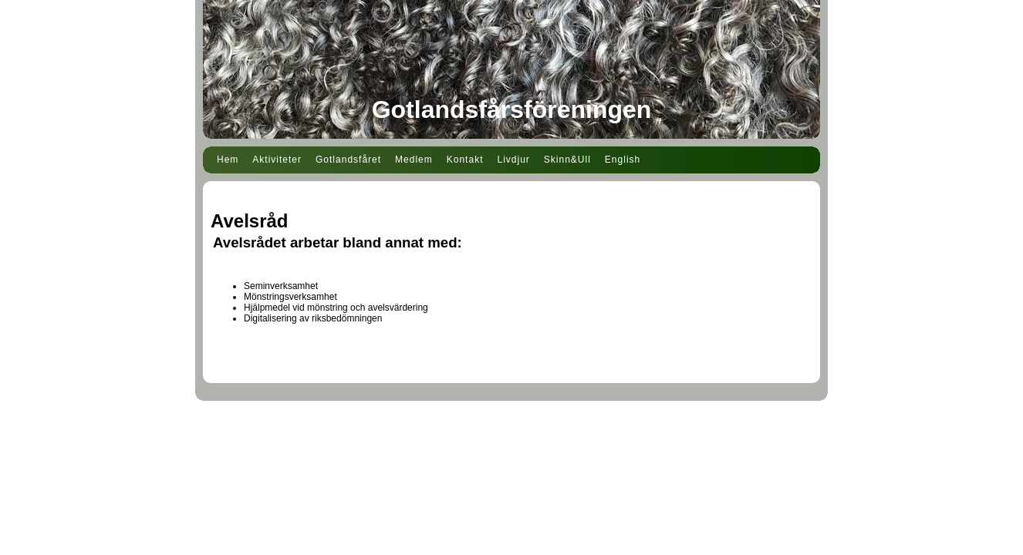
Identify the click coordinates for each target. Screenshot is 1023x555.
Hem (227, 159)
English (622, 159)
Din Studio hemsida (511, 424)
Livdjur (513, 159)
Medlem (414, 159)
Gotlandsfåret (348, 159)
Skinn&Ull (567, 159)
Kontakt (465, 159)
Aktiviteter (277, 159)
